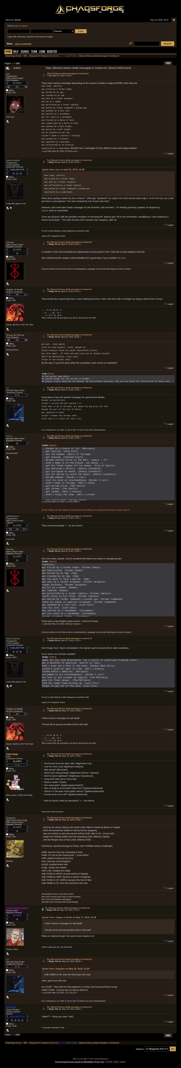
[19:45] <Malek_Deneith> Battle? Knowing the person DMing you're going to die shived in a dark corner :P (85, 510)
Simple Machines (101, 1059)
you (8, 73)
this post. (121, 257)
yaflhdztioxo (12, 516)
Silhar (9, 436)
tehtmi (62, 56)
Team (34, 52)
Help (15, 52)
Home (8, 52)
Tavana (9, 242)
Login (42, 52)
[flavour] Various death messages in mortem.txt (67, 73)
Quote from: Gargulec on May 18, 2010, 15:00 (65, 968)
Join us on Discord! (23, 44)
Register (52, 52)
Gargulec (11, 817)
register (24, 26)
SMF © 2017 (88, 1059)
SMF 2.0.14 (77, 1059)
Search (25, 52)
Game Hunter (71, 56)
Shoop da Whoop (15, 335)
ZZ (7, 387)
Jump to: (140, 1049)
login (16, 26)
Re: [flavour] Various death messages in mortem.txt (69, 160)
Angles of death (14, 289)
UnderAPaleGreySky (16, 908)
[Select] (51, 373)
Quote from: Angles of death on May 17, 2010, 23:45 (69, 917)
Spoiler (44, 210)
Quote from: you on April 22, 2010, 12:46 (63, 169)
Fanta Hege (12, 754)
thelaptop (11, 1007)
